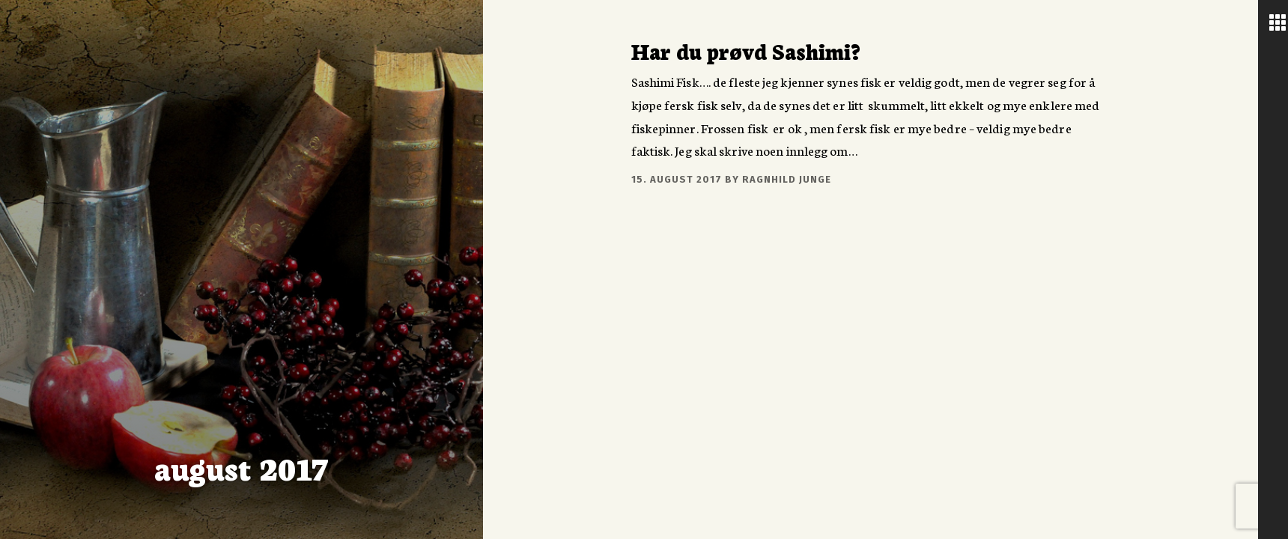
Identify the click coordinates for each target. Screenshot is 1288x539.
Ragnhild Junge (786, 179)
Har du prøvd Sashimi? (745, 50)
